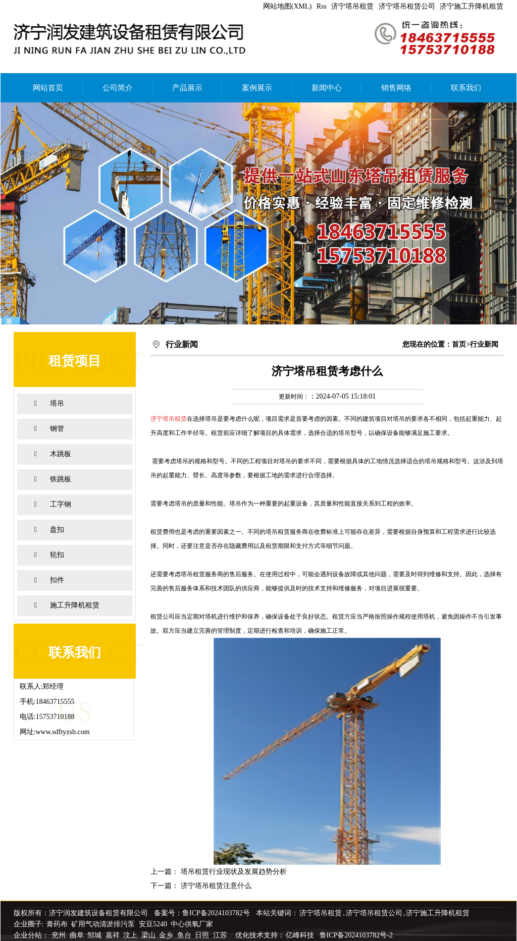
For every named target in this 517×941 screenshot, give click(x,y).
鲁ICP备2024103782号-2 (356, 935)
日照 (203, 935)
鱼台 (185, 935)
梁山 (149, 935)
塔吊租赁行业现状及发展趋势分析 (234, 871)
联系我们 (466, 88)
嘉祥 (114, 935)
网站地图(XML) (287, 6)
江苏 (221, 935)
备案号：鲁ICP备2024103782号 (202, 913)
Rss (322, 6)
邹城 (95, 935)
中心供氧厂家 (192, 924)
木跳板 (60, 454)
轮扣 (57, 555)
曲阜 (78, 935)
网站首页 (48, 88)
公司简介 (117, 88)
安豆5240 (153, 924)
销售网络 (396, 88)
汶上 (131, 935)
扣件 (57, 580)
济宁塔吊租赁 (352, 6)
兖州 (59, 935)
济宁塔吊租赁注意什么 (216, 886)
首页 (459, 344)
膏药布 (57, 924)
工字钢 (60, 504)
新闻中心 (327, 88)
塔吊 (57, 403)
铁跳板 (60, 479)
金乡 (167, 935)
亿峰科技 (300, 935)
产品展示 (187, 88)
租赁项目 (74, 361)
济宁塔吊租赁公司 (407, 6)
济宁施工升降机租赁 (471, 6)
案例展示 (257, 88)
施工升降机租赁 (74, 605)
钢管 (57, 428)
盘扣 (57, 529)
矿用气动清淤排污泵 (104, 924)
